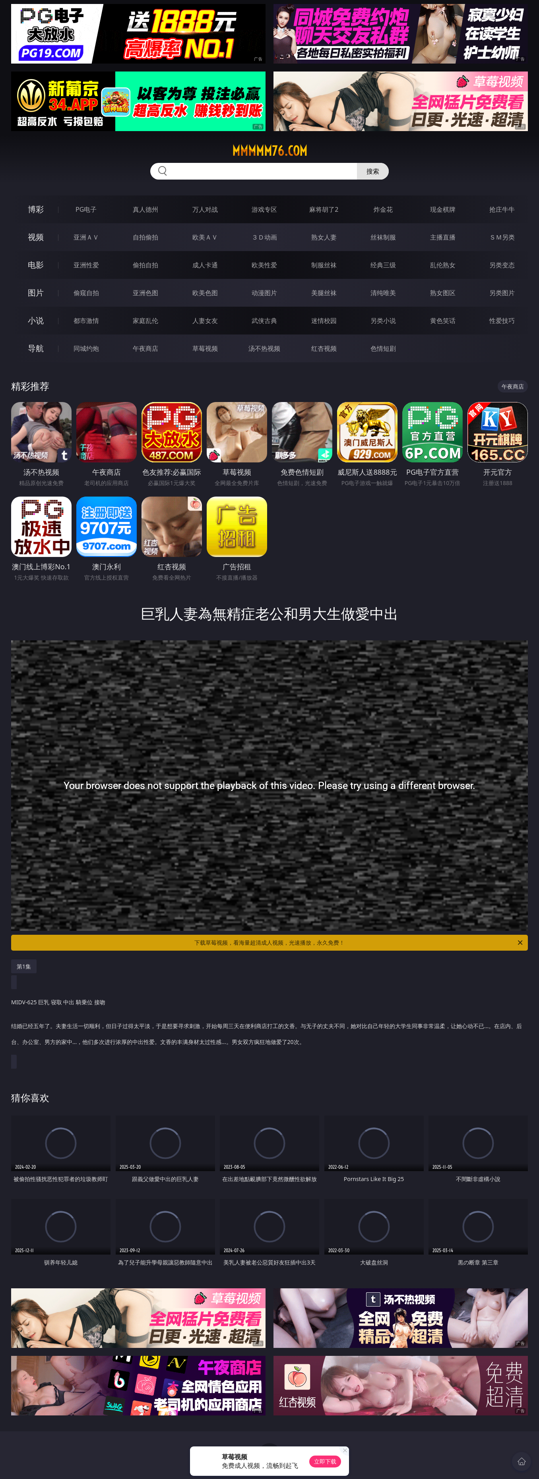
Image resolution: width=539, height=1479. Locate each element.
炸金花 (383, 209)
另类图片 (502, 292)
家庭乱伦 (145, 320)
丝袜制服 (383, 237)
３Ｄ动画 (264, 237)
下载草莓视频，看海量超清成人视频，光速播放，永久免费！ (359, 942)
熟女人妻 (324, 237)
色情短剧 (383, 348)
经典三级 (383, 265)
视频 (36, 237)
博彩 (36, 209)
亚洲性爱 (86, 265)
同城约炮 (86, 348)
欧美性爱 (264, 265)
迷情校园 (324, 320)
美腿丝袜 (324, 292)
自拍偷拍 (145, 237)
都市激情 (86, 320)
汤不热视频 (264, 348)
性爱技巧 (502, 320)
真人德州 (145, 209)
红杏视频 (324, 348)
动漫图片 (264, 292)
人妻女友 (205, 320)
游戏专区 (264, 209)
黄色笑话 (443, 320)
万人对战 (205, 209)
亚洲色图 (145, 292)
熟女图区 (443, 292)
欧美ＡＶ (205, 237)
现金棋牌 (443, 209)
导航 (36, 348)
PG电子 (86, 209)
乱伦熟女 (443, 265)
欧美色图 (205, 292)
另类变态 (502, 265)
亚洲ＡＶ (86, 237)
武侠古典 (264, 320)
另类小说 (383, 320)
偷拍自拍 (145, 265)
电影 (36, 264)
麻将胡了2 (323, 209)
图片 (36, 292)
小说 (36, 320)
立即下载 (325, 1461)
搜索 (372, 171)
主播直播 (443, 237)
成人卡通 (205, 265)
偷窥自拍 (86, 292)
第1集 (24, 966)
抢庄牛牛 (502, 209)
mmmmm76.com (269, 151)
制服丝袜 (324, 265)
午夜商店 (145, 348)
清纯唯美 (383, 292)
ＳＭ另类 (502, 237)
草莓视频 (205, 348)
